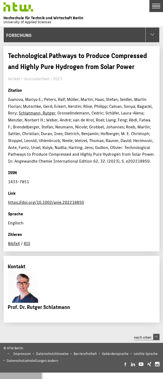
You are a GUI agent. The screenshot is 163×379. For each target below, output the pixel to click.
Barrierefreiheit (85, 353)
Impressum (22, 353)
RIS (27, 243)
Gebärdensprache (115, 353)
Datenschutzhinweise (52, 353)
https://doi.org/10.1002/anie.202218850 (46, 202)
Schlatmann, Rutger (37, 112)
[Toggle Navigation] (156, 6)
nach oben (147, 337)
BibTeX (14, 243)
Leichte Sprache (146, 353)
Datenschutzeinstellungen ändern (32, 360)
